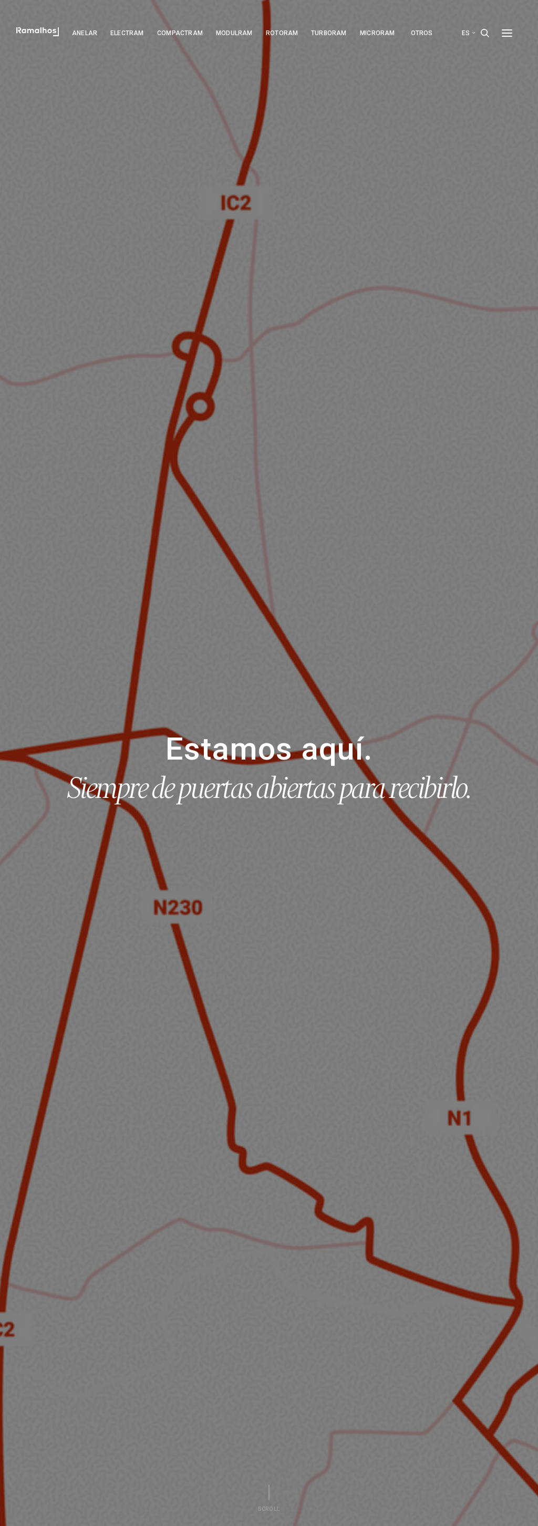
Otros (421, 33)
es (468, 33)
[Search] (485, 33)
